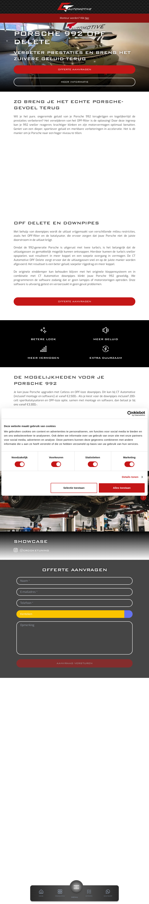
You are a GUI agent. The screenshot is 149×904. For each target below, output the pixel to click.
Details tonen (130, 476)
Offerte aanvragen (74, 69)
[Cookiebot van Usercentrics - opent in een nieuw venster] (130, 413)
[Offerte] (89, 893)
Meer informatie (74, 81)
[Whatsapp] (107, 893)
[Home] (74, 7)
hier (87, 18)
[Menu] (76, 887)
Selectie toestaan (74, 487)
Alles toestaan (122, 487)
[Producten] (60, 893)
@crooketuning (31, 550)
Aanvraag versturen (74, 663)
